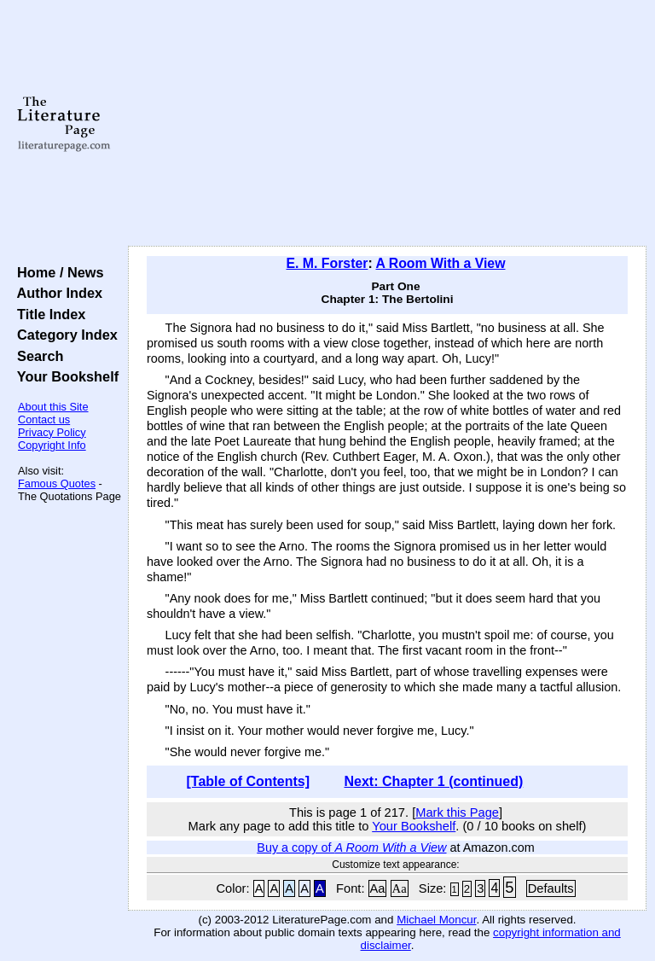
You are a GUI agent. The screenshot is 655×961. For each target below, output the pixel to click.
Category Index (63, 334)
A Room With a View (440, 263)
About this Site (53, 406)
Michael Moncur (436, 919)
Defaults (551, 888)
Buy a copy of (351, 847)
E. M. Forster (327, 263)
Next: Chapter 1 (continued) (433, 781)
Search (36, 356)
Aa (377, 888)
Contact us (44, 419)
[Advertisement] (388, 123)
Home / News (56, 272)
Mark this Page (457, 812)
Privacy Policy (52, 432)
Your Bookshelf (64, 376)
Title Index (47, 314)
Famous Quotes (57, 483)
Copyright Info (52, 445)
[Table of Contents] (248, 781)
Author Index (55, 292)
